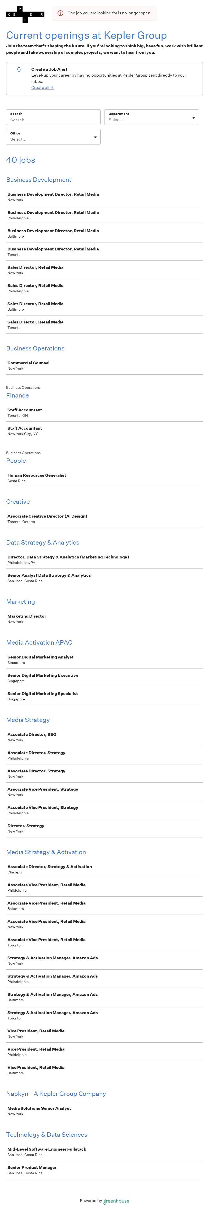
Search (16, 114)
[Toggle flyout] (194, 118)
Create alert (42, 87)
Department (119, 114)
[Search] (53, 120)
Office (15, 133)
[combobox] (10, 139)
